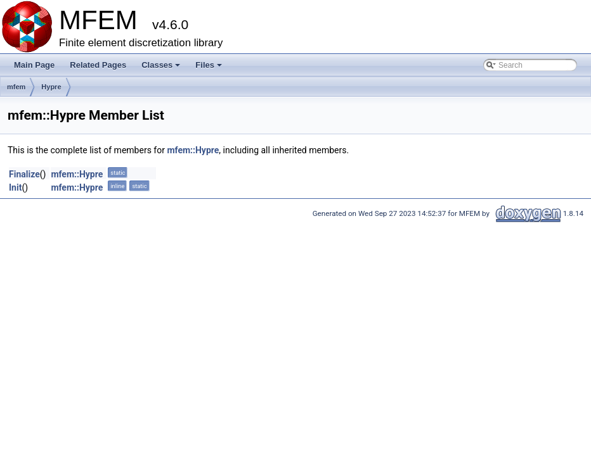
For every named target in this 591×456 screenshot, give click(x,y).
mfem (16, 87)
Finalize (24, 174)
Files (209, 68)
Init (15, 187)
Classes (161, 68)
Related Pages (98, 65)
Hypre (51, 87)
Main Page (34, 65)
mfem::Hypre (193, 150)
